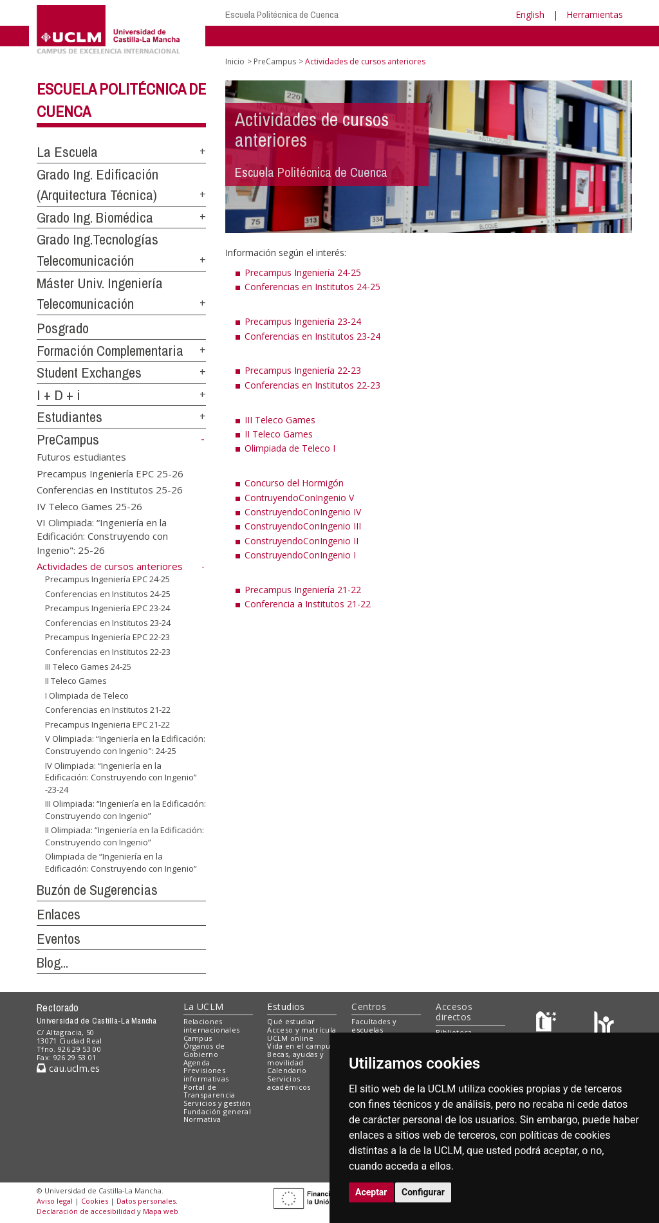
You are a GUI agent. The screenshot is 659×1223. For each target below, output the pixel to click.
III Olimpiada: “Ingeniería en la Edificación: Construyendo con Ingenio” (125, 810)
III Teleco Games (280, 420)
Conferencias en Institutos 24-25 (108, 594)
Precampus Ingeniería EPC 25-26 (110, 472)
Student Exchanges (89, 372)
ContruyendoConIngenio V (299, 498)
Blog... (52, 962)
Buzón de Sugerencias (97, 889)
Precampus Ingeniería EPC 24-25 (107, 579)
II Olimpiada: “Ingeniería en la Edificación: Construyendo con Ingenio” (124, 836)
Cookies (94, 1201)
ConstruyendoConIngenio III (303, 526)
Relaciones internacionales (211, 1025)
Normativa (202, 1119)
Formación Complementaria (110, 350)
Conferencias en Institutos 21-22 (108, 709)
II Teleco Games (76, 680)
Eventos (58, 938)
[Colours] (604, 1024)
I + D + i (58, 395)
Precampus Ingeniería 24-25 (303, 272)
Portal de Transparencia (209, 1091)
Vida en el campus (300, 1046)
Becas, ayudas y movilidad (295, 1058)
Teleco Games (282, 434)
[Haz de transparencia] (548, 1024)
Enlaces (58, 914)
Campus (197, 1038)
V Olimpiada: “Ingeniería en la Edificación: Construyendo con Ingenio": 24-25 (125, 745)
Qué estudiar (291, 1021)
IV (356, 512)
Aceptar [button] (371, 1192)
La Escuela (67, 151)
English (529, 14)
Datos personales (146, 1201)
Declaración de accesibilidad (86, 1211)
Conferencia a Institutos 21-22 (308, 604)
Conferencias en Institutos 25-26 (110, 489)
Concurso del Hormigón (294, 483)
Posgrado (63, 328)
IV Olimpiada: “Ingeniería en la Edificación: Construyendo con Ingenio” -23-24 (121, 777)
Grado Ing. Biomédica (95, 217)
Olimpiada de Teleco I (290, 448)
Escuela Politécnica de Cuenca (282, 14)
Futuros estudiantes (81, 456)
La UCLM (203, 1006)
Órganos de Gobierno (204, 1050)
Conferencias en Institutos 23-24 (108, 623)
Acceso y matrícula (301, 1029)
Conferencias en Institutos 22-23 (108, 651)
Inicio (235, 61)
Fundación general (217, 1111)
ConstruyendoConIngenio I (300, 555)
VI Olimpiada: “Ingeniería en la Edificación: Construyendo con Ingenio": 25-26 (102, 535)
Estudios (285, 1006)
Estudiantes (69, 417)
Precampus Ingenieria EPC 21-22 (107, 724)
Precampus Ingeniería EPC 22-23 (107, 637)
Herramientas (594, 14)
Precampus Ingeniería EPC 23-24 (107, 608)
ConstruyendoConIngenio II (301, 541)
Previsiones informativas (206, 1074)
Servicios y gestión (217, 1103)
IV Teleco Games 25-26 (89, 505)
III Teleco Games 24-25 (88, 666)
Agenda (196, 1062)
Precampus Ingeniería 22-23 (303, 370)
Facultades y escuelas (373, 1025)
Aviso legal (55, 1201)
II (248, 434)
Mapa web (160, 1211)
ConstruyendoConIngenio (298, 512)
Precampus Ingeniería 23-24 (303, 321)
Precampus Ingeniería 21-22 (303, 590)
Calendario (286, 1070)
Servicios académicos (288, 1083)
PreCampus (68, 439)
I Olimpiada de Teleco (87, 695)
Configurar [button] (423, 1192)
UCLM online (290, 1038)
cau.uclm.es (68, 1068)
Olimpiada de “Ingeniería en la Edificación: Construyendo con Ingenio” (121, 862)
